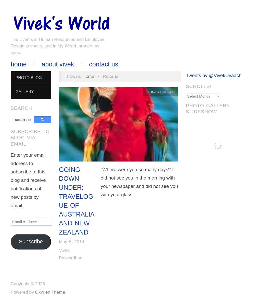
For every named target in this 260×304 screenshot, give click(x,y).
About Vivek (58, 64)
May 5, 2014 (71, 241)
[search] (23, 120)
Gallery (24, 92)
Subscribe (31, 242)
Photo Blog (28, 78)
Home (19, 64)
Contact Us (103, 64)
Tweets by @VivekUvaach (213, 75)
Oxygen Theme (50, 292)
